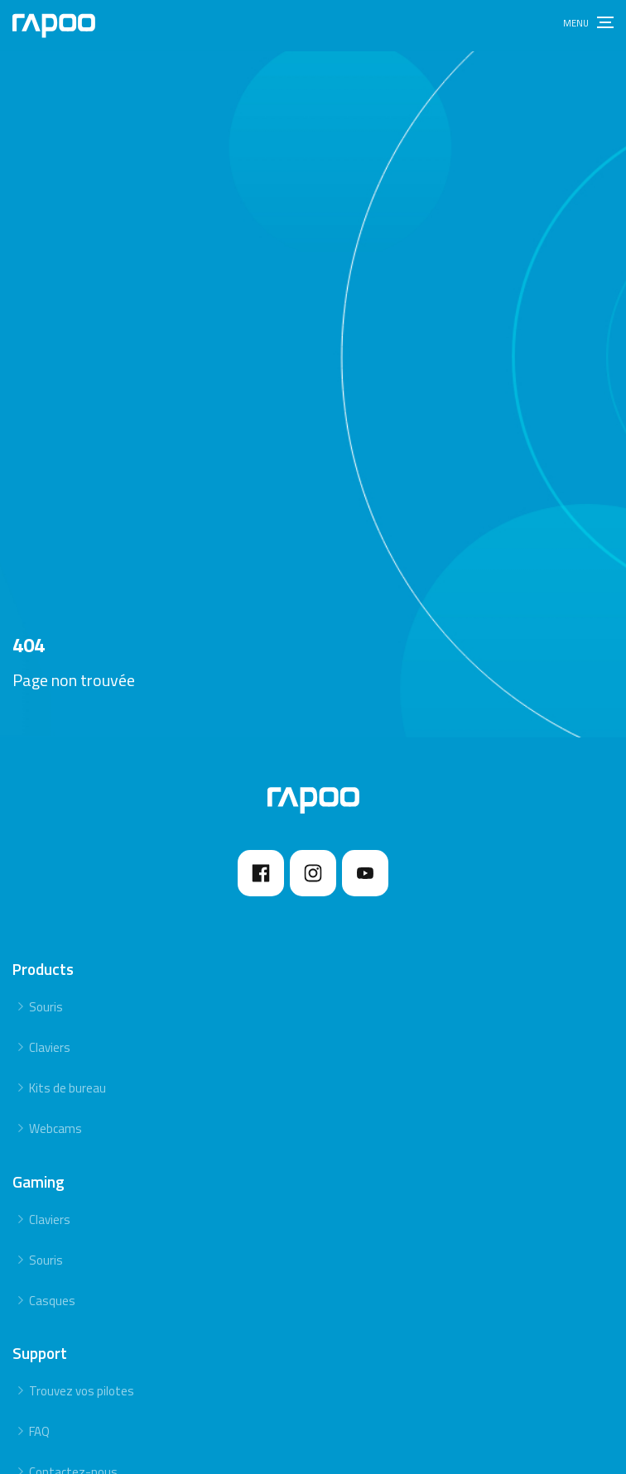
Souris (46, 1006)
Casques (52, 1300)
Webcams (55, 1128)
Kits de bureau (67, 1087)
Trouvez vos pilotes (81, 1390)
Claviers (49, 1047)
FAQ (39, 1431)
